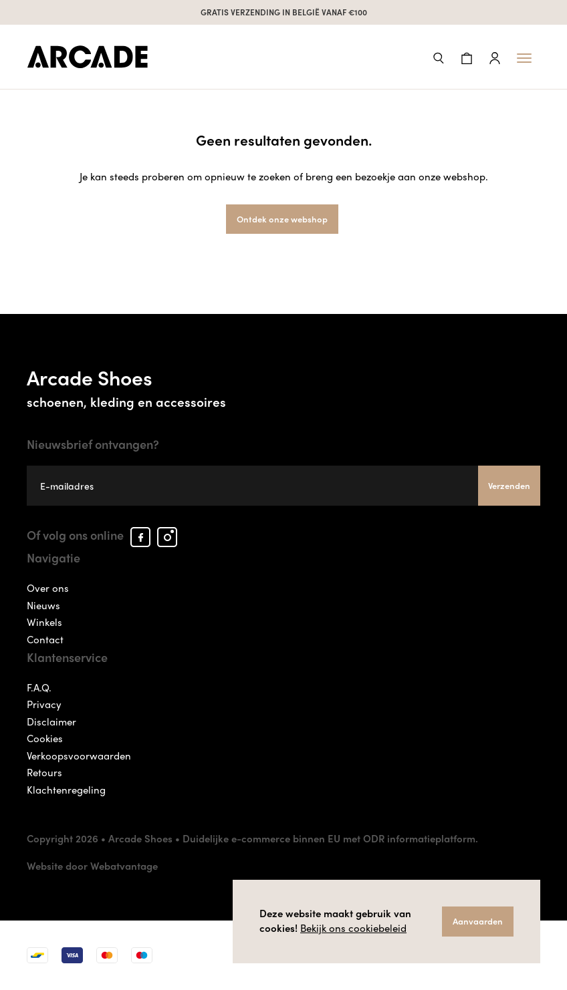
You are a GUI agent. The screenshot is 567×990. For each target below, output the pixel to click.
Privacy (44, 704)
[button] (439, 56)
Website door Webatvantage (92, 865)
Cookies (45, 738)
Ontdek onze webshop (282, 218)
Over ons (48, 588)
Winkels (44, 622)
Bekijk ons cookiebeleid (353, 928)
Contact (45, 639)
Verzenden (509, 485)
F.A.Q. (39, 687)
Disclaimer (51, 721)
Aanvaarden (478, 921)
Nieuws (43, 605)
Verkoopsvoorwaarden (79, 755)
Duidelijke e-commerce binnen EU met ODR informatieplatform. (330, 838)
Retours (44, 772)
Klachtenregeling (66, 789)
